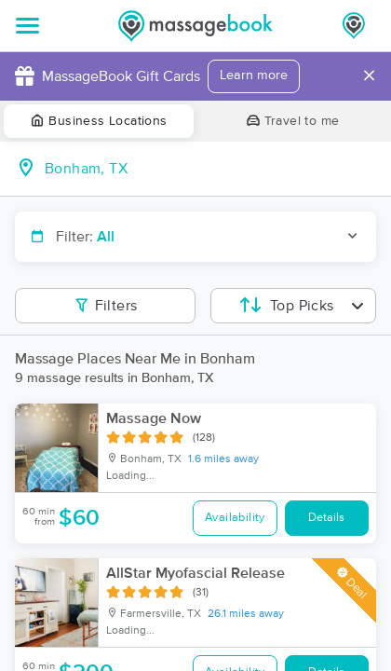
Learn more (254, 75)
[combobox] (210, 168)
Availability (235, 518)
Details (326, 518)
